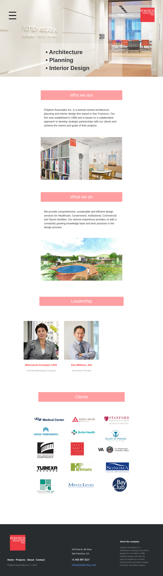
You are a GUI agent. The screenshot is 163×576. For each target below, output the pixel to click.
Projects (20, 560)
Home (10, 560)
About (30, 560)
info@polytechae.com (84, 565)
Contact (40, 560)
